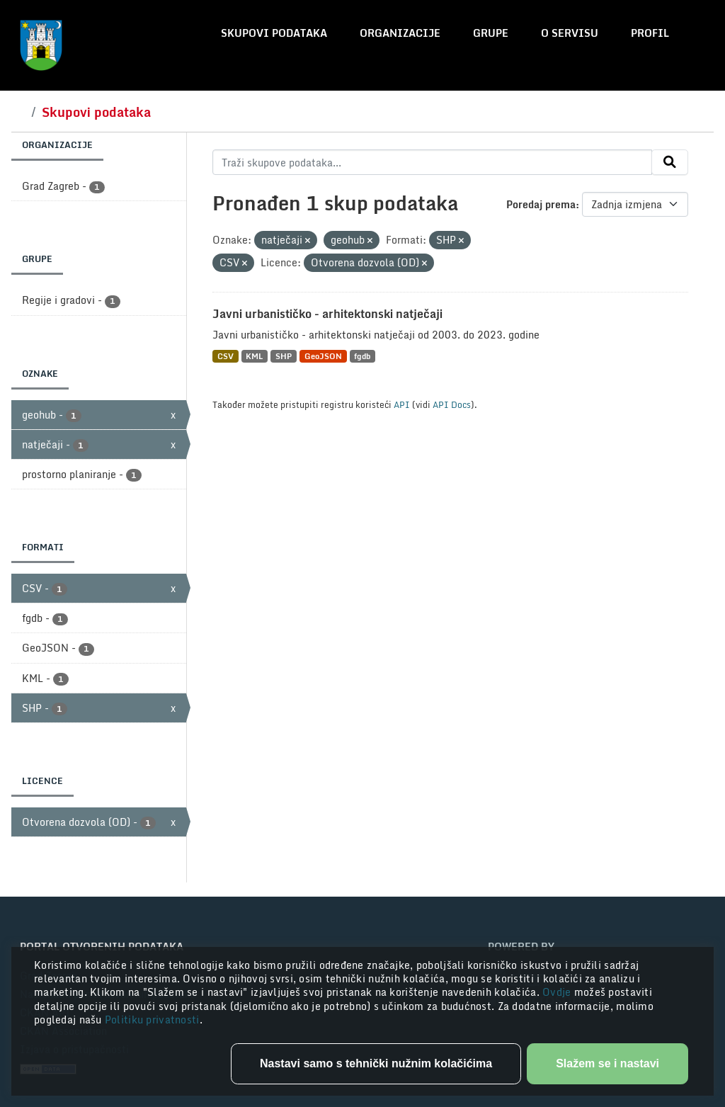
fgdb (362, 356)
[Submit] (669, 162)
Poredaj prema (541, 204)
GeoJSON (323, 356)
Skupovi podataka (274, 33)
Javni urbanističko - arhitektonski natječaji (327, 314)
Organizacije (400, 33)
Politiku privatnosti (152, 1019)
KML (254, 356)
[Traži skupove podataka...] (432, 162)
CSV (225, 356)
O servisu (569, 33)
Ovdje (558, 992)
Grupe (490, 33)
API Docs (452, 404)
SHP (283, 356)
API (402, 404)
